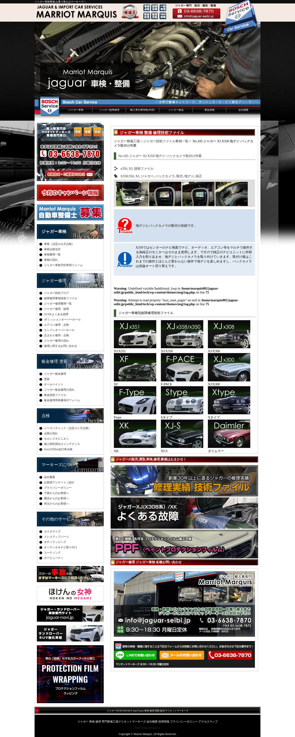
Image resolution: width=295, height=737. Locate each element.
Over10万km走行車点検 (58, 449)
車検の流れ (51, 259)
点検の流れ (51, 433)
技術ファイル (143, 168)
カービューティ (53, 558)
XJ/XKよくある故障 (56, 314)
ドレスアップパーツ (56, 536)
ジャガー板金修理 (55, 373)
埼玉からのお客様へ (56, 503)
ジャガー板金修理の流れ (59, 389)
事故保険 (209, 109)
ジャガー (147, 176)
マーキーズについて (60, 464)
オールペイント (53, 384)
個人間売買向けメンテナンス (62, 444)
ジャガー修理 (53, 280)
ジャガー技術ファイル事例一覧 (165, 141)
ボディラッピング (55, 542)
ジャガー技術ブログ (56, 293)
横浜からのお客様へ (56, 498)
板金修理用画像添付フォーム (62, 400)
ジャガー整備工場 (127, 141)
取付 (179, 176)
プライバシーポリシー (58, 487)
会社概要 (243, 109)
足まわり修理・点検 (56, 335)
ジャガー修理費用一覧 (58, 303)
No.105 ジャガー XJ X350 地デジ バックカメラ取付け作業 (160, 156)
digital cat (155, 727)
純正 (199, 176)
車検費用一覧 (52, 254)
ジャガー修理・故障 (56, 308)
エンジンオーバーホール (59, 330)
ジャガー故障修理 (109, 109)
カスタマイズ (52, 531)
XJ (131, 168)
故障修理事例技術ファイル (60, 298)
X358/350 (127, 176)
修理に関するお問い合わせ (60, 346)
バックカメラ (165, 176)
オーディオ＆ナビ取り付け (60, 547)
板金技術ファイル (55, 395)
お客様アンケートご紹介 (59, 482)
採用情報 (163, 721)
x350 (124, 168)
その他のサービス (58, 519)
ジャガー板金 (176, 109)
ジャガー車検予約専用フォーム (63, 265)
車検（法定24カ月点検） (59, 244)
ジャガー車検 (75, 109)
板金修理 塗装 (54, 361)
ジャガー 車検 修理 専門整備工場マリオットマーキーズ (111, 721)
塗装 (47, 379)
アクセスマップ (208, 721)
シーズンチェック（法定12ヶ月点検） (67, 428)
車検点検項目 (52, 249)
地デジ (189, 176)
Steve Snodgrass (142, 727)
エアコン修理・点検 (56, 324)
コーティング (52, 552)
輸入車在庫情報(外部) (142, 109)
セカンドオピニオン (56, 438)
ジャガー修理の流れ (56, 340)
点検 (45, 415)
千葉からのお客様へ (56, 493)
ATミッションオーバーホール (62, 319)
